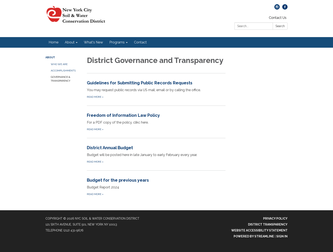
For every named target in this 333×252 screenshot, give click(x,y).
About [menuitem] (70, 42)
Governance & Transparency (60, 78)
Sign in (282, 236)
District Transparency (268, 224)
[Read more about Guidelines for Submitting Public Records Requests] (156, 89)
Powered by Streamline (254, 236)
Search (280, 26)
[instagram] (277, 8)
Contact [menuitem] (140, 42)
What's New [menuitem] (93, 42)
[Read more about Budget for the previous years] (156, 186)
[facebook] (285, 8)
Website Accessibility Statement (259, 230)
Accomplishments (63, 70)
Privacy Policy (275, 218)
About (50, 57)
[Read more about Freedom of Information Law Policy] (156, 122)
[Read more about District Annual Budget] (156, 154)
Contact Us (277, 18)
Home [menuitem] (53, 42)
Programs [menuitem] (117, 42)
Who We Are (59, 64)
